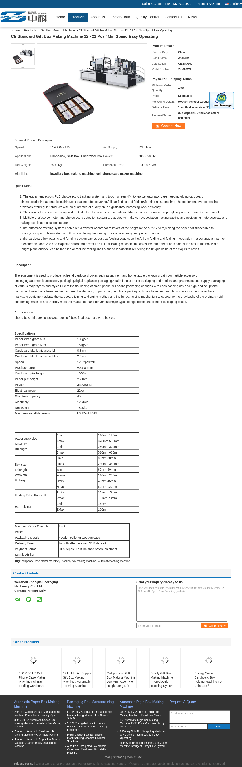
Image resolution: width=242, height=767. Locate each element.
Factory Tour (120, 17)
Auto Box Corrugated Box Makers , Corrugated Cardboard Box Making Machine (87, 749)
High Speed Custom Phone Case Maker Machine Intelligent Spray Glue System (143, 744)
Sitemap (118, 757)
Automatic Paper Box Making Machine (36, 704)
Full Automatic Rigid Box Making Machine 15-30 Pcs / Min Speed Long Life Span (142, 723)
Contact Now (171, 126)
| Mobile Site (133, 757)
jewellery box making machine (78, 561)
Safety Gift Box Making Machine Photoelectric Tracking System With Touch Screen (163, 682)
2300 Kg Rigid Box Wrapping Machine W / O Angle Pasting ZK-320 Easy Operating (142, 735)
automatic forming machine (114, 561)
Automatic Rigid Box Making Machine (142, 704)
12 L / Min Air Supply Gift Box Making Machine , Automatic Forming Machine (77, 680)
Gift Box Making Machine (58, 30)
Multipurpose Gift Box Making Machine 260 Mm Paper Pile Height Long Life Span (121, 682)
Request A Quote (208, 3)
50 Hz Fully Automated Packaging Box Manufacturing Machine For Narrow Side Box (89, 715)
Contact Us (173, 17)
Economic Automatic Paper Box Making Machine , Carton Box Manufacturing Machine (37, 743)
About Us (97, 17)
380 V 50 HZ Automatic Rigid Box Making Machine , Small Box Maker (140, 713)
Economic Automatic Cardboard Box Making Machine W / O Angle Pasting (36, 733)
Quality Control (147, 17)
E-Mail (106, 757)
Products (78, 17)
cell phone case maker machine (40, 561)
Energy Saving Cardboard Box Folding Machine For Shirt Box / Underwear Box (208, 682)
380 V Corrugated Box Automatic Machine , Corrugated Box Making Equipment (87, 726)
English (235, 3)
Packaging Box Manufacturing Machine (90, 704)
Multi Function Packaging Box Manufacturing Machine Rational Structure (86, 738)
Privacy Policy (23, 763)
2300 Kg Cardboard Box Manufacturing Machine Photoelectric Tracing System (37, 713)
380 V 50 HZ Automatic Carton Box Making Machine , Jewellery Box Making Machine (37, 723)
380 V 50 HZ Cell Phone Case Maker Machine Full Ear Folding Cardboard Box (32, 682)
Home (60, 17)
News (192, 17)
